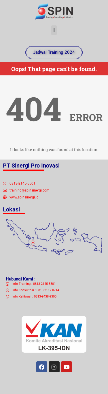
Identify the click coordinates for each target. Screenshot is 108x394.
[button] (54, 30)
